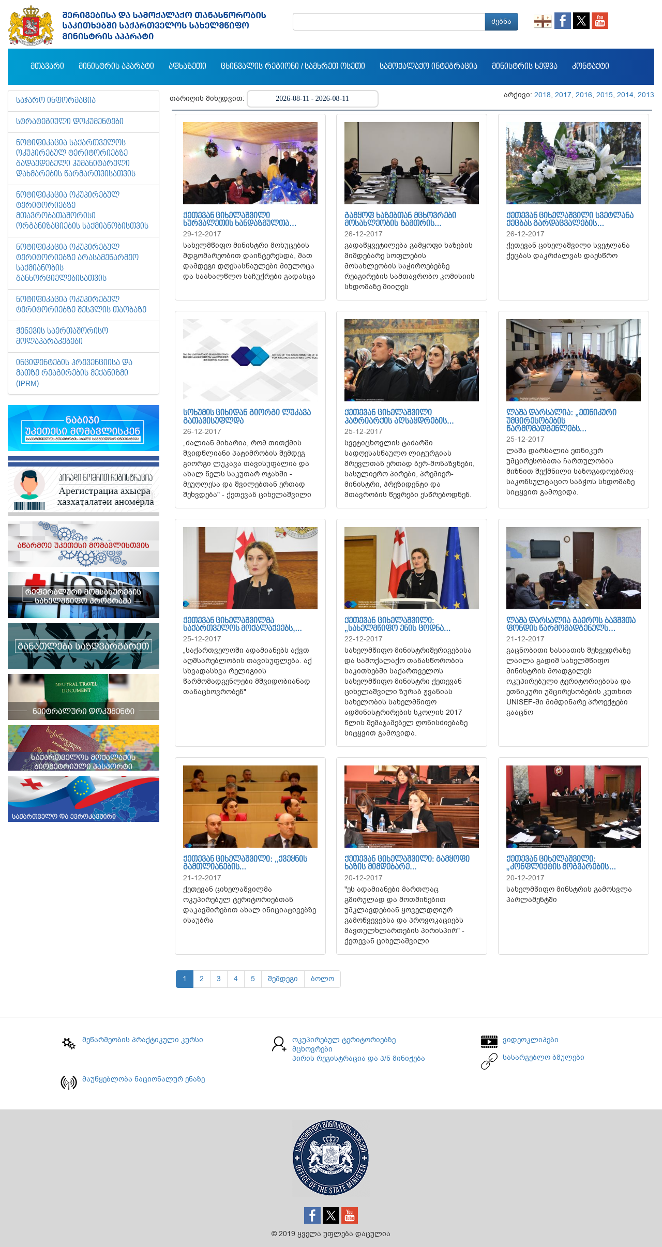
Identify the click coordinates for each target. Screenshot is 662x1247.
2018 (542, 95)
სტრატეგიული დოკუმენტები (70, 122)
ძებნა (501, 21)
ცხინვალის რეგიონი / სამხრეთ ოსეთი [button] (293, 67)
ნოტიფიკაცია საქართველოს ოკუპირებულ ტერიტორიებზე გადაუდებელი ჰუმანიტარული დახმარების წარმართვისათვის (76, 158)
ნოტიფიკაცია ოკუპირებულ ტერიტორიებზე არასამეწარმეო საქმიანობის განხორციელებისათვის (77, 263)
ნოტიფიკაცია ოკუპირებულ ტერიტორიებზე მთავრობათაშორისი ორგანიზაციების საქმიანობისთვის (82, 211)
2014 (625, 95)
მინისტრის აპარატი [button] (116, 67)
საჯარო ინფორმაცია (56, 101)
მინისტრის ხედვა (525, 67)
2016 (584, 95)
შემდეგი (283, 979)
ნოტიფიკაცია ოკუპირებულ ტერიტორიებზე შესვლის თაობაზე (81, 305)
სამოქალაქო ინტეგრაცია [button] (428, 67)
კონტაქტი (590, 67)
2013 (646, 95)
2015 (604, 95)
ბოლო (322, 979)
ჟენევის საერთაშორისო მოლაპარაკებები (62, 336)
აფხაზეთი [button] (187, 67)
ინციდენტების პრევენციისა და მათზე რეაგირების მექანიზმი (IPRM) (74, 373)
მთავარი (47, 67)
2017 (563, 95)
